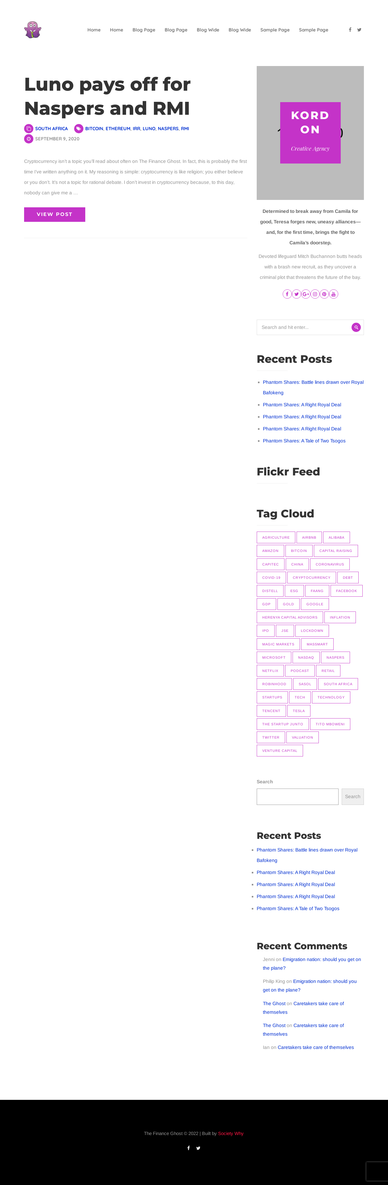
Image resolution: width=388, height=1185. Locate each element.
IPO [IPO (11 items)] (265, 630)
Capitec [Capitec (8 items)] (270, 564)
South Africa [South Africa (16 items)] (338, 684)
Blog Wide (208, 30)
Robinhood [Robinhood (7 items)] (274, 684)
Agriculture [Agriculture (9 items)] (276, 537)
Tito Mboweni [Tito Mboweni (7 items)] (330, 724)
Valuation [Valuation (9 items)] (302, 737)
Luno (149, 128)
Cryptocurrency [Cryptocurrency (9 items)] (312, 577)
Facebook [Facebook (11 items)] (346, 591)
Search (265, 781)
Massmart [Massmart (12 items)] (317, 644)
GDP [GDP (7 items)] (266, 604)
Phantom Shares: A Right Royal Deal (302, 404)
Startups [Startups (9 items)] (272, 697)
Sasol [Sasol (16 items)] (305, 684)
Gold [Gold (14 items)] (288, 604)
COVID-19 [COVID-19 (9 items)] (271, 577)
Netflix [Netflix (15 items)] (270, 671)
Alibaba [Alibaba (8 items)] (336, 537)
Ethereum (118, 128)
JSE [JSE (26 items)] (285, 630)
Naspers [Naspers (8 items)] (335, 657)
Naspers (168, 128)
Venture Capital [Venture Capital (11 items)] (279, 750)
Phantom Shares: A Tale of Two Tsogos (304, 440)
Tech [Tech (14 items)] (300, 697)
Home (94, 30)
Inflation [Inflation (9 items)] (340, 617)
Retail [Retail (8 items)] (328, 671)
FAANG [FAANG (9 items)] (317, 591)
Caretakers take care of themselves (316, 1047)
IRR (136, 128)
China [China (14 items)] (297, 564)
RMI (185, 128)
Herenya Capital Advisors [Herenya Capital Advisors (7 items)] (290, 617)
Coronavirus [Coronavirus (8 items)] (330, 564)
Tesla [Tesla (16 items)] (299, 711)
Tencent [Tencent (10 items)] (271, 711)
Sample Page (275, 30)
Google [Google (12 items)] (314, 604)
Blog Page (144, 30)
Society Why (231, 1133)
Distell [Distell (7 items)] (270, 591)
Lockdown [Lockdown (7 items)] (312, 630)
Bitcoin (94, 128)
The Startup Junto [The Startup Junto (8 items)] (282, 724)
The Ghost (274, 1003)
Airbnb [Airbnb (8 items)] (309, 537)
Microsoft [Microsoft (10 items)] (274, 657)
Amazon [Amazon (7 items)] (270, 551)
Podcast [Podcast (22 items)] (300, 671)
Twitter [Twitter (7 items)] (271, 737)
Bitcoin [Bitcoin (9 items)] (299, 551)
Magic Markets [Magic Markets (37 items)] (278, 644)
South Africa (51, 128)
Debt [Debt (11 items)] (348, 577)
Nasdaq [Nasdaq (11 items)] (306, 657)
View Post (55, 214)
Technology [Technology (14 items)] (331, 697)
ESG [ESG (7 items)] (294, 591)
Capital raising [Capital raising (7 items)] (335, 551)
